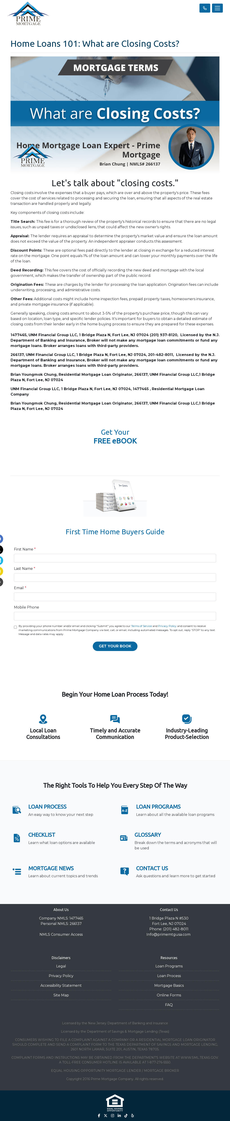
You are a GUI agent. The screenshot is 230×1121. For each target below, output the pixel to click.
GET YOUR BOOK (115, 646)
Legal (61, 966)
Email (20, 588)
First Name (25, 549)
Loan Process (169, 976)
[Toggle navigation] (217, 8)
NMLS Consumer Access (61, 934)
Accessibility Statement (61, 985)
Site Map (61, 995)
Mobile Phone (26, 607)
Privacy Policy (167, 626)
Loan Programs (169, 966)
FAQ (169, 1005)
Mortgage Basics (169, 985)
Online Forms (169, 995)
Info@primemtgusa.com (168, 934)
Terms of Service (141, 626)
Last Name (24, 568)
